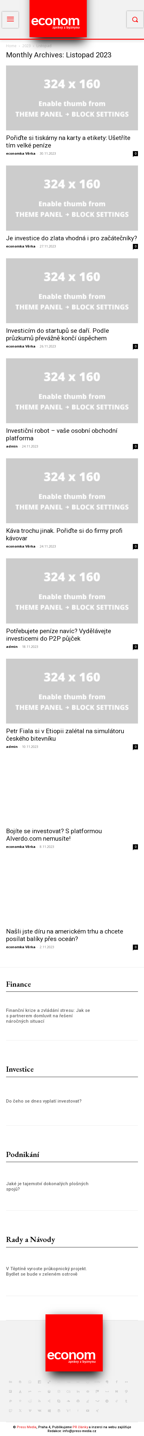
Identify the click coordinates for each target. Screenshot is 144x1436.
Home (11, 45)
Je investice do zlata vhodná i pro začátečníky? (71, 238)
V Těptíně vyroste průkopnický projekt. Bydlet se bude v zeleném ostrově (46, 1271)
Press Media (26, 1427)
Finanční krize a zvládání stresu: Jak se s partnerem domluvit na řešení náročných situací (48, 1016)
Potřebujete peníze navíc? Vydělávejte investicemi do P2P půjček (58, 634)
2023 (26, 45)
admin (12, 446)
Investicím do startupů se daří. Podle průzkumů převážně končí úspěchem (57, 334)
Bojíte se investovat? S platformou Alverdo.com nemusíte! (54, 834)
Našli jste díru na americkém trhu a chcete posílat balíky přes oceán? (64, 935)
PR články (80, 1427)
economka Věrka (21, 153)
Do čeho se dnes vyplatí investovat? (44, 1101)
